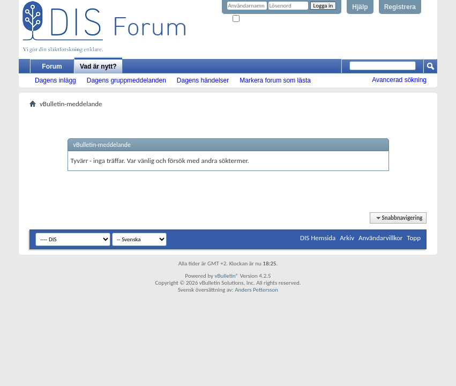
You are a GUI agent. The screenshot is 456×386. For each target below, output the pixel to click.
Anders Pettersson (256, 289)
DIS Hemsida (317, 238)
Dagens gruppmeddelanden (126, 80)
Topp (414, 238)
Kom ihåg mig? (254, 19)
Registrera (400, 7)
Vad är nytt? (98, 66)
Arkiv (347, 238)
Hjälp (360, 7)
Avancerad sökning (399, 80)
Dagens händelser (203, 80)
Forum (52, 66)
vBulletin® (226, 275)
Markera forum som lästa (275, 80)
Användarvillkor (380, 238)
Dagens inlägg (55, 80)
